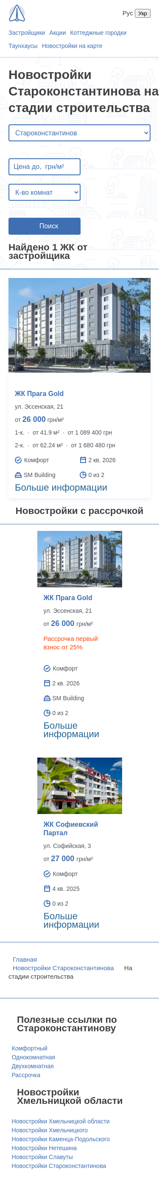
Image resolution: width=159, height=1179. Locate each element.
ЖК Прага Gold (39, 393)
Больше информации (61, 487)
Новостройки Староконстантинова (63, 967)
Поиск (48, 226)
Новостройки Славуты (42, 1157)
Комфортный (29, 1048)
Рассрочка (26, 1075)
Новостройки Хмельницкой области (61, 1121)
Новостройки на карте (72, 45)
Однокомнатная (34, 1057)
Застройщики (26, 32)
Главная (25, 959)
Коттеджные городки (98, 32)
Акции (57, 32)
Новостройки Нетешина (44, 1148)
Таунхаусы (23, 45)
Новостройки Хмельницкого (50, 1130)
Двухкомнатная (33, 1066)
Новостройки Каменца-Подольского (61, 1139)
